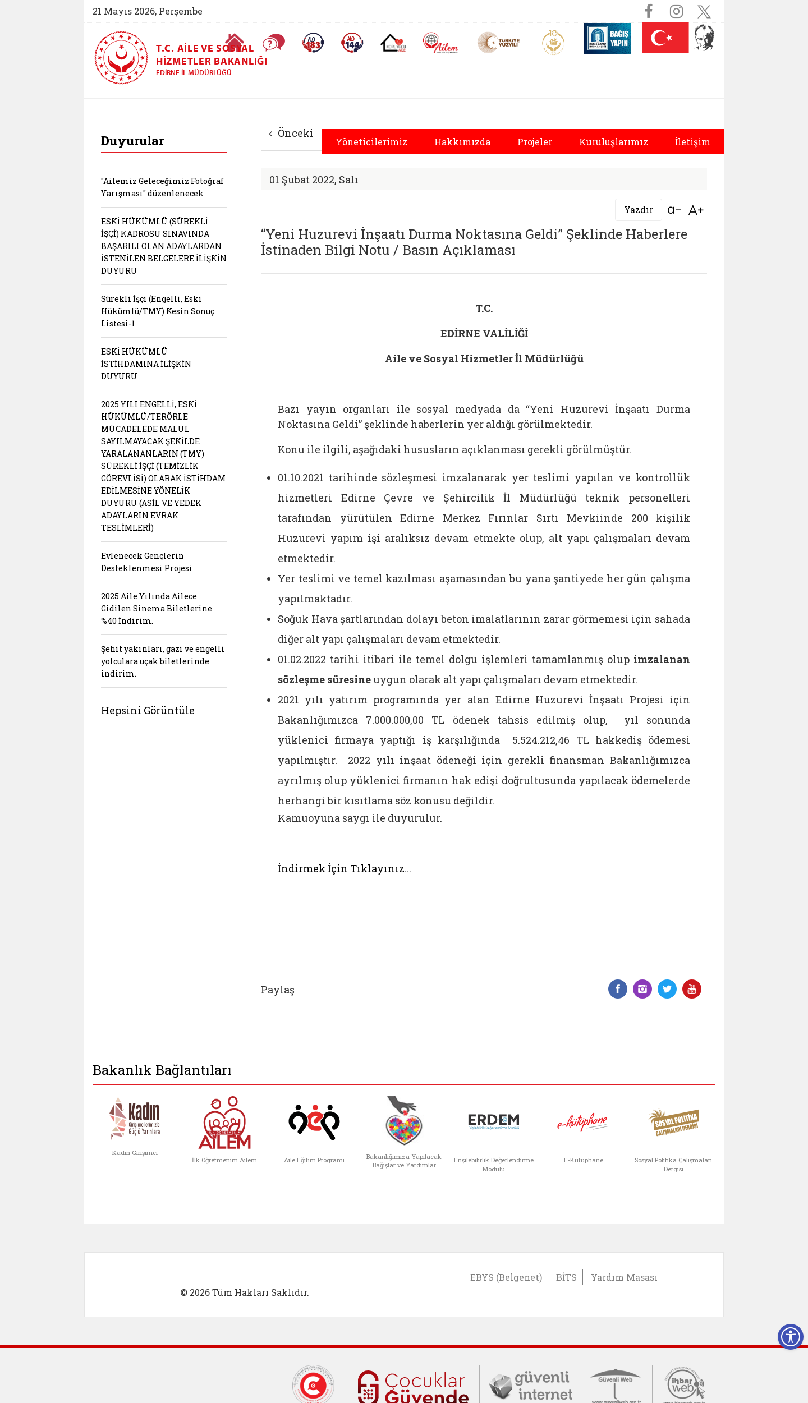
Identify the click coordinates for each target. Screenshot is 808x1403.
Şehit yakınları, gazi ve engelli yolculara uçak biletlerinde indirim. (162, 661)
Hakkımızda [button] (462, 142)
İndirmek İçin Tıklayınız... (344, 868)
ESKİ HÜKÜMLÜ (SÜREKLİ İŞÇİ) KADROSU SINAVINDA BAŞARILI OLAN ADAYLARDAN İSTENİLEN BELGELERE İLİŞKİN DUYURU (164, 246)
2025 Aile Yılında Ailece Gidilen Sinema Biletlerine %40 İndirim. (156, 608)
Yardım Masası (624, 1277)
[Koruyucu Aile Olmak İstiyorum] (393, 43)
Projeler (534, 142)
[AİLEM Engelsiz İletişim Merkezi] (441, 43)
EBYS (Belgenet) (506, 1277)
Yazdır (638, 209)
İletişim (692, 142)
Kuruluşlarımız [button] (613, 142)
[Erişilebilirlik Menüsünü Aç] (791, 1337)
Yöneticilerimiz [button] (371, 142)
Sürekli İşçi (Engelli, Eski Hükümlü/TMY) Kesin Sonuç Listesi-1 (157, 311)
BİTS (566, 1277)
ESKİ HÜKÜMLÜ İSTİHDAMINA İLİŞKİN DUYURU (146, 363)
